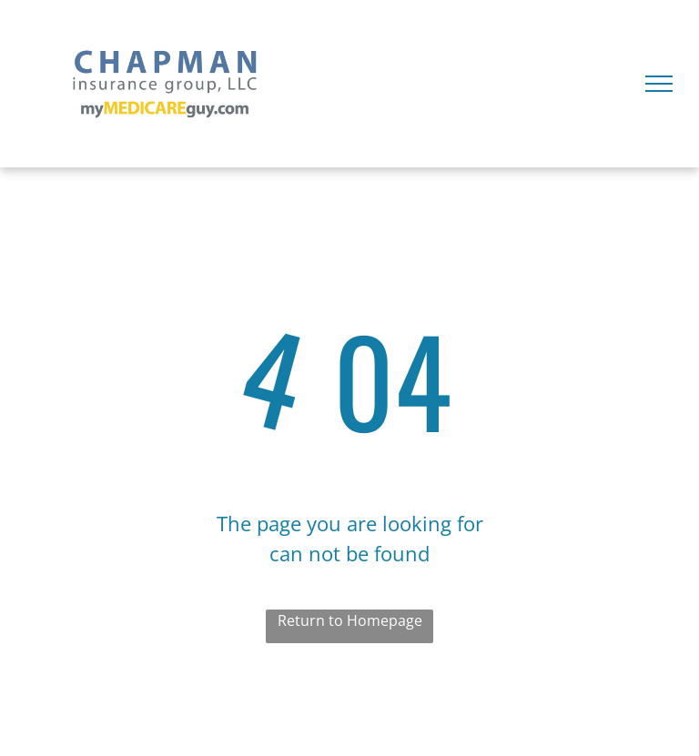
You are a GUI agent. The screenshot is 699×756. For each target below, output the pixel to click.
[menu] (659, 83)
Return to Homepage (350, 620)
